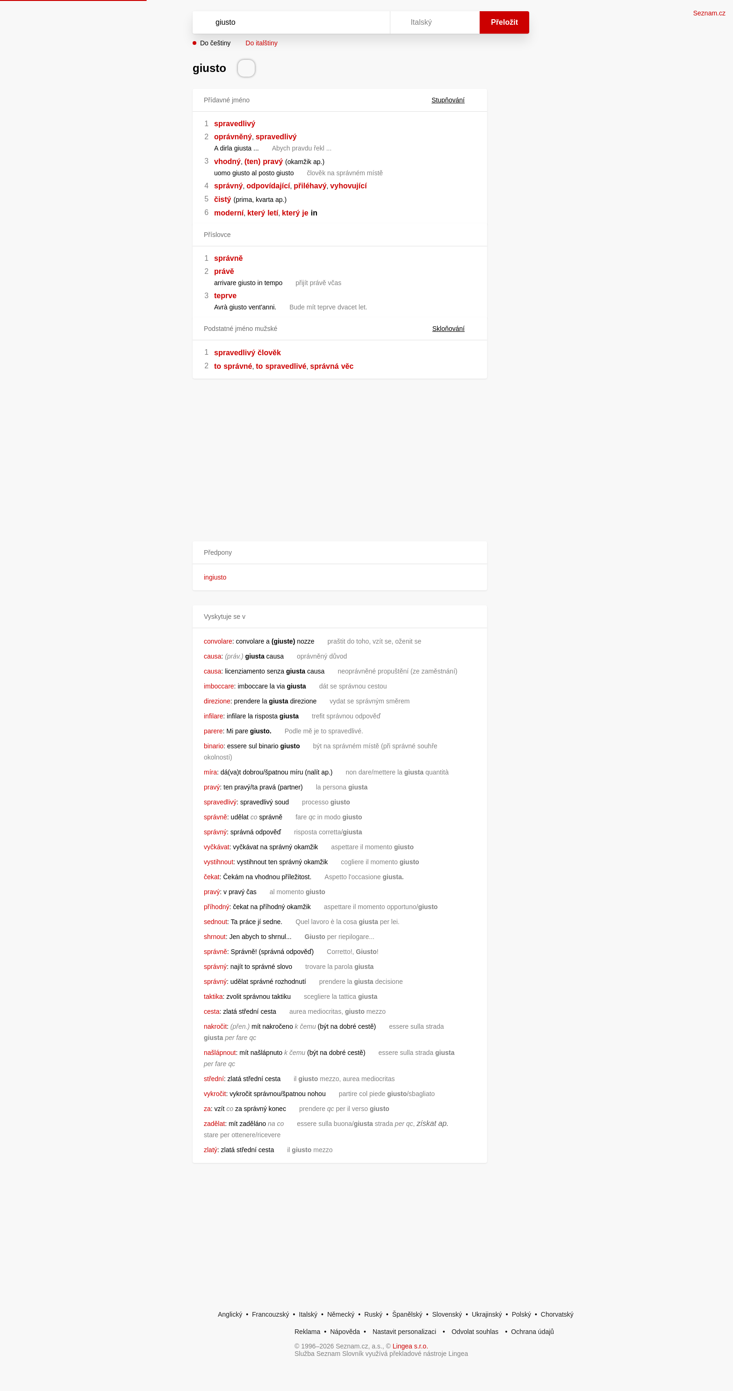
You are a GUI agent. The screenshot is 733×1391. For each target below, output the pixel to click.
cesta (211, 1011)
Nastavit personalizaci (404, 1331)
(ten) (252, 161)
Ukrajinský (487, 1314)
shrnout (215, 936)
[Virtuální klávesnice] (374, 22)
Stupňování (453, 100)
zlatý (210, 1150)
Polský (521, 1314)
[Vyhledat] (289, 22)
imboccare (219, 686)
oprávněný (233, 137)
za (207, 1108)
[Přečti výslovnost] (246, 68)
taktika (213, 996)
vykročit (215, 1093)
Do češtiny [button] (215, 43)
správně (228, 258)
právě (224, 271)
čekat (211, 877)
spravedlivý (234, 124)
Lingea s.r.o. (410, 1346)
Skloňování (454, 328)
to (217, 366)
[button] (340, 552)
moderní (229, 213)
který (256, 213)
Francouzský (270, 1314)
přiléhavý (310, 186)
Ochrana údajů (532, 1331)
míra (210, 772)
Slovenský (447, 1314)
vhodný (227, 161)
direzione (217, 701)
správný (228, 186)
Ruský (373, 1314)
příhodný (216, 907)
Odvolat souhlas (475, 1331)
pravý (273, 161)
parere (213, 731)
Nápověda (345, 1331)
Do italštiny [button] (261, 43)
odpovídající (268, 186)
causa (212, 656)
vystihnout (218, 862)
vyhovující (348, 186)
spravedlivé (285, 366)
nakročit (215, 1026)
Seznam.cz (709, 13)
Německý (340, 1314)
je (305, 213)
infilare (213, 716)
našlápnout (220, 1052)
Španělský (407, 1314)
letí (272, 213)
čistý (222, 199)
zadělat (214, 1123)
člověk (269, 353)
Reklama (307, 1331)
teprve (225, 296)
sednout (215, 921)
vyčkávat (216, 847)
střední (214, 1079)
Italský (308, 1314)
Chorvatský (557, 1314)
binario (213, 746)
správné (237, 366)
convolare (218, 641)
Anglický (230, 1314)
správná (324, 366)
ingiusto (215, 577)
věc (347, 366)
